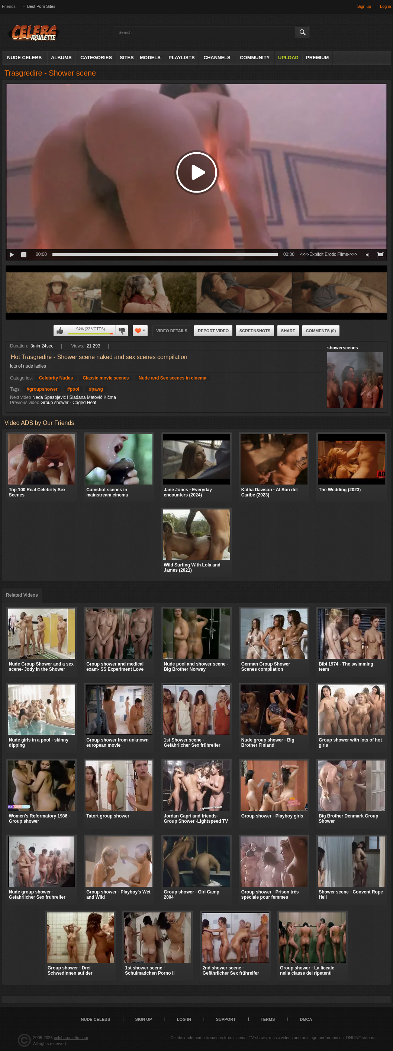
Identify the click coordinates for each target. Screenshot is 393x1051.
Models (150, 57)
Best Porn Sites (41, 6)
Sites (127, 57)
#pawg (96, 389)
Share (288, 330)
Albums (61, 57)
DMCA (306, 1019)
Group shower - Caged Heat (68, 402)
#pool (73, 389)
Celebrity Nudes (56, 378)
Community (255, 57)
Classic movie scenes (106, 378)
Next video (20, 397)
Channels (217, 57)
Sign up (364, 6)
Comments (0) (321, 330)
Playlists (181, 57)
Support (226, 1019)
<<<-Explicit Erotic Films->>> (328, 254)
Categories (96, 57)
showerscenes (342, 347)
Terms (268, 1019)
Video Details (171, 330)
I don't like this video (121, 330)
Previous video (24, 402)
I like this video (60, 330)
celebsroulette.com (71, 1037)
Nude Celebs (24, 57)
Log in (385, 6)
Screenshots (255, 330)
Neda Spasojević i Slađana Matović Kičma (74, 397)
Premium (317, 57)
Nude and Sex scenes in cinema (172, 378)
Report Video (213, 330)
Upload (288, 57)
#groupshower (42, 389)
